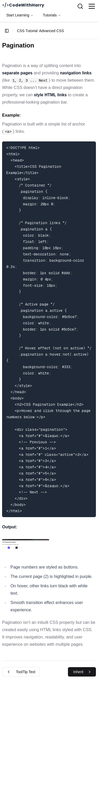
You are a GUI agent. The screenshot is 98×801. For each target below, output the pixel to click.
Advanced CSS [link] (51, 31)
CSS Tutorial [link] (27, 31)
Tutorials (52, 15)
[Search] (80, 6)
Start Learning (19, 15)
